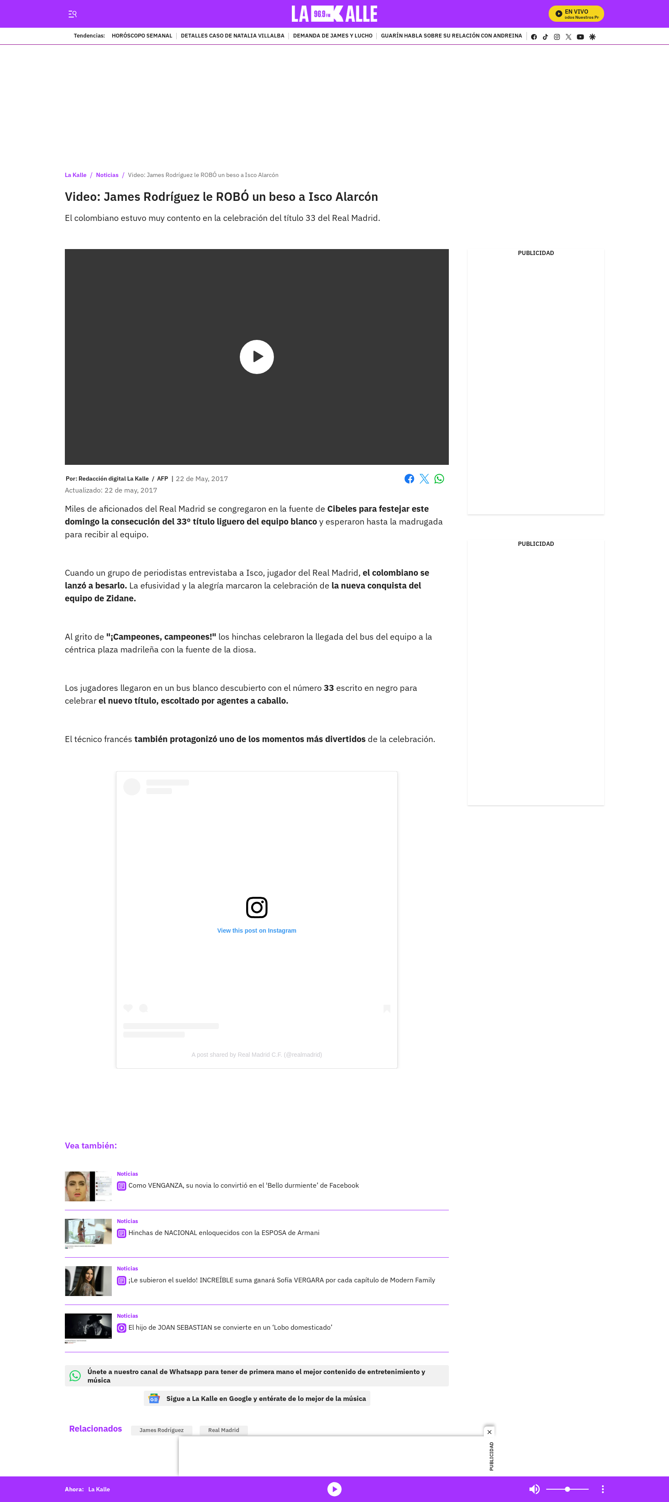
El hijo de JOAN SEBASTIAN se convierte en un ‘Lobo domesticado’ (230, 1327)
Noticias (107, 175)
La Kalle (76, 175)
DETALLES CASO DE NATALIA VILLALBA (233, 36)
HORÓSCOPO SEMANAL (142, 36)
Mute (534, 1489)
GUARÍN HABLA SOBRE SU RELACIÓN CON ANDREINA (451, 36)
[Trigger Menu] (72, 14)
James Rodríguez (162, 1430)
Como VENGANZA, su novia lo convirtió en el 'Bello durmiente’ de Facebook (243, 1185)
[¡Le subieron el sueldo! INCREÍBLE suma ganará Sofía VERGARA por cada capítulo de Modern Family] (88, 1281)
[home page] (334, 14)
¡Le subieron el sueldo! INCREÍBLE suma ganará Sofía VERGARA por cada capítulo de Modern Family (281, 1280)
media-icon (334, 1489)
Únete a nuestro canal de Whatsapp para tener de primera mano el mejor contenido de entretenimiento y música (247, 1375)
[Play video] (257, 357)
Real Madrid (223, 1430)
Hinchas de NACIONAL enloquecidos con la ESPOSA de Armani (224, 1232)
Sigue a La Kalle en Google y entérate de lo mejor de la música (257, 1398)
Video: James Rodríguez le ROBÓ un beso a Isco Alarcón (203, 175)
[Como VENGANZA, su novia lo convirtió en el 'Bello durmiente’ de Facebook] (88, 1186)
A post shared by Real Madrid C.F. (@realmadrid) (257, 1054)
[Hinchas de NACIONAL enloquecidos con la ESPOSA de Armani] (88, 1234)
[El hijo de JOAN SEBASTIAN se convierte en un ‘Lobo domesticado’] (88, 1328)
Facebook (409, 478)
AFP (162, 478)
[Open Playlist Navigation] (603, 1489)
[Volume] (567, 1489)
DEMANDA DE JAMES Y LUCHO (332, 36)
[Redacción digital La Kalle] (114, 478)
